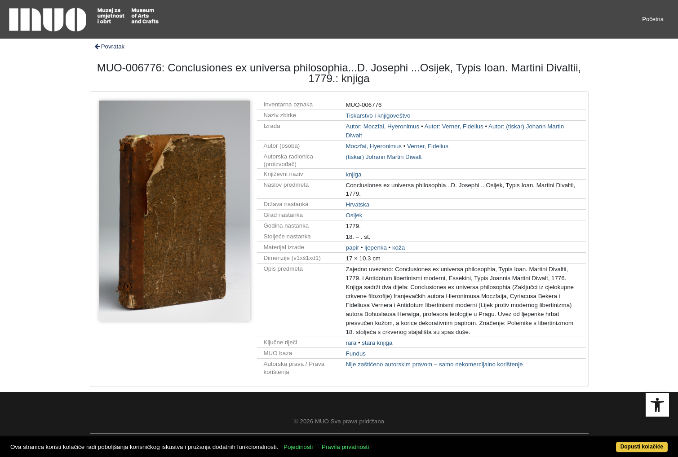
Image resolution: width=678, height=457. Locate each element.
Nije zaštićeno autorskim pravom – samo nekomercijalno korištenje (434, 364)
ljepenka (375, 247)
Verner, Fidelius (427, 146)
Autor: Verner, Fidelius (454, 126)
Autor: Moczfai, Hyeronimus (383, 126)
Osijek (354, 215)
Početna (653, 19)
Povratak (109, 46)
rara (351, 342)
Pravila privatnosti (345, 447)
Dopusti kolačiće (641, 447)
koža (398, 247)
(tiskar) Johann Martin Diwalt (384, 157)
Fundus (356, 353)
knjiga (354, 174)
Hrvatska (358, 204)
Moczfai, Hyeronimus (374, 146)
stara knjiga (377, 342)
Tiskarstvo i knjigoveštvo (378, 115)
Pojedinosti (298, 447)
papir (352, 247)
